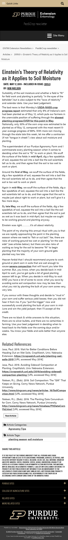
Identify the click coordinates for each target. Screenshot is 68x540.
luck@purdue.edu (38, 538)
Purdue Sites (34, 483)
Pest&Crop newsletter (35, 24)
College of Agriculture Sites (34, 490)
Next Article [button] (10, 415)
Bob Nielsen (14, 88)
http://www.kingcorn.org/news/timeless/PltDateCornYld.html (33, 407)
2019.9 (47, 84)
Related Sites (34, 498)
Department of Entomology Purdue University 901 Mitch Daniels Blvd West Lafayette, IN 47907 (41, 528)
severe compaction (20, 266)
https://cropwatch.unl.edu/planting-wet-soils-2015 (32, 357)
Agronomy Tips (17, 428)
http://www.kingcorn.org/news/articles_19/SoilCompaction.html (34, 392)
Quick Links (10, 3)
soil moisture (35, 439)
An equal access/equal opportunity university (39, 532)
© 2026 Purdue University (14, 532)
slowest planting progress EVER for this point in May (33, 119)
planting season (17, 439)
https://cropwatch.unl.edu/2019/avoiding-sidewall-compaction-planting (32, 373)
